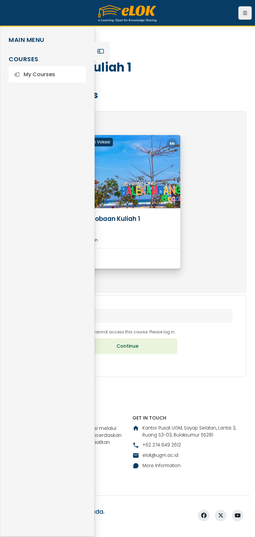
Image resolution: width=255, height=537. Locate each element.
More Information (157, 469)
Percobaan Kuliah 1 (113, 218)
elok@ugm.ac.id (156, 458)
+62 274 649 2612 (157, 448)
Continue (127, 348)
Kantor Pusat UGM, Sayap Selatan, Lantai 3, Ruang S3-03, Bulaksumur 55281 (187, 435)
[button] (47, 74)
